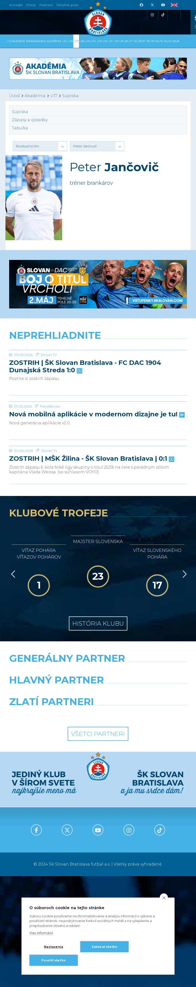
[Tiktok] (163, 15)
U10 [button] (116, 41)
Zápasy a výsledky (30, 120)
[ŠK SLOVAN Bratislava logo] (98, 18)
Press (31, 5)
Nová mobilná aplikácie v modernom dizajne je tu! (96, 488)
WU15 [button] (159, 41)
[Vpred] (183, 685)
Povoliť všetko (53, 960)
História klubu (98, 734)
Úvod (14, 95)
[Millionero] (144, 803)
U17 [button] (76, 41)
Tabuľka (20, 128)
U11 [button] (110, 41)
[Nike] (98, 782)
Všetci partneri (98, 844)
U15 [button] (87, 41)
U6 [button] (135, 41)
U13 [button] (99, 41)
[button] (40, 146)
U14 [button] (93, 41)
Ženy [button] (141, 41)
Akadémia (35, 95)
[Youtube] (163, 5)
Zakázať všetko (105, 947)
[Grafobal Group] (144, 825)
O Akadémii (17, 41)
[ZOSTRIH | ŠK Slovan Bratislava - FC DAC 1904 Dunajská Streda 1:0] (98, 368)
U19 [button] (70, 41)
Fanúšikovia (50, 480)
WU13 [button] (167, 41)
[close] (164, 897)
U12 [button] (105, 41)
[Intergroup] (51, 825)
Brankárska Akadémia (43, 41)
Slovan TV (48, 392)
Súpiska (70, 95)
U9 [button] (121, 41)
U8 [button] (126, 41)
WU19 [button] (150, 41)
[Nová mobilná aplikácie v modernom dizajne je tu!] (98, 457)
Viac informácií (41, 933)
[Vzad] (12, 685)
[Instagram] (152, 15)
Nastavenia (53, 947)
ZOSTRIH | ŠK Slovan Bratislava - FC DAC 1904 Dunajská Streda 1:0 (85, 403)
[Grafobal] (51, 803)
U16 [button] (81, 41)
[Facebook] (141, 5)
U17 (53, 95)
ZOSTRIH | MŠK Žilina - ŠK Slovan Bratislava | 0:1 (91, 569)
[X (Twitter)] (152, 5)
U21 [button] (64, 41)
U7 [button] (130, 41)
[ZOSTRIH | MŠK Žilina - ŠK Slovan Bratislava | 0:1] (98, 538)
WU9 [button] (175, 41)
